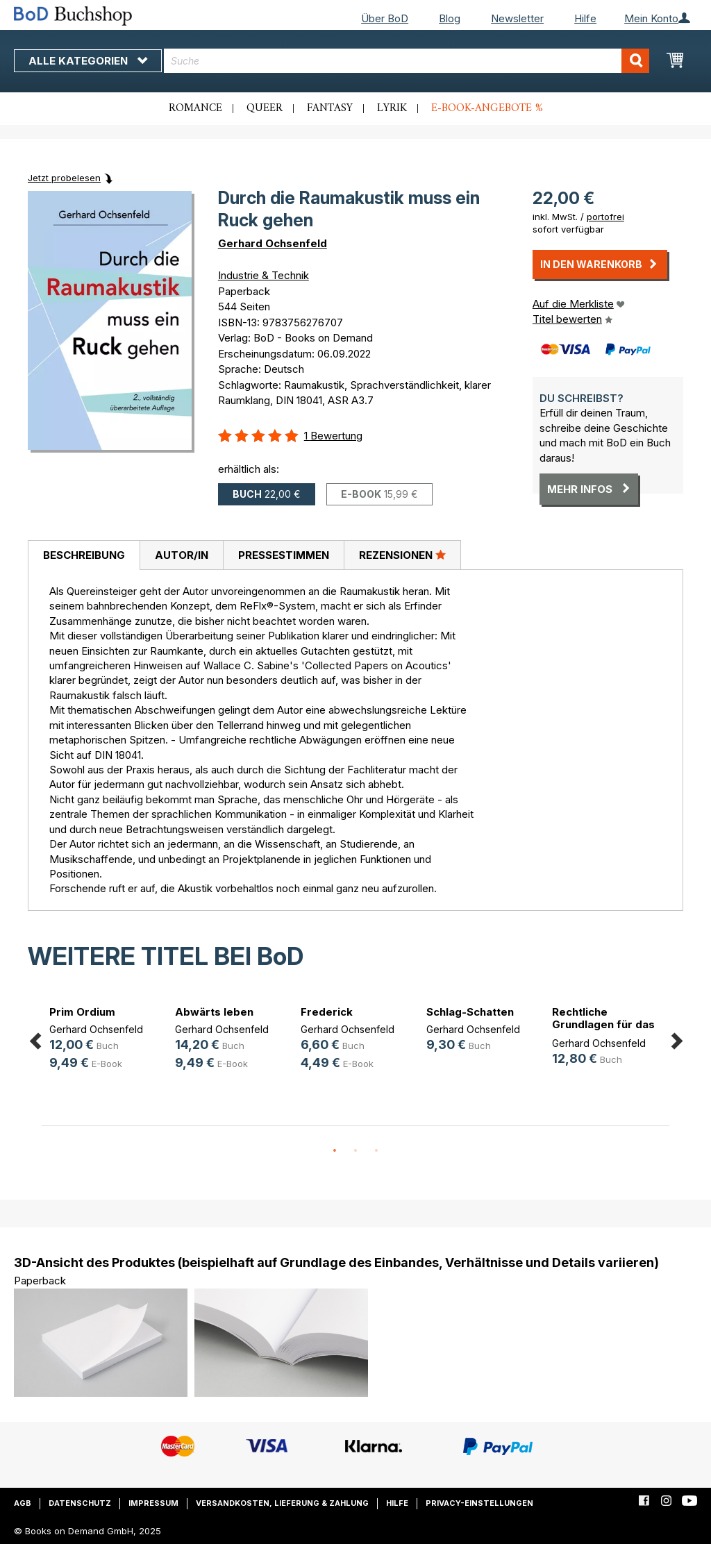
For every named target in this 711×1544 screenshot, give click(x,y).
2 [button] (355, 1151)
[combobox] (406, 61)
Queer (264, 108)
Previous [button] (35, 1038)
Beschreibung (84, 555)
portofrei (605, 216)
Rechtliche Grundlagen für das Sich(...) (603, 1024)
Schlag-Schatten (470, 1011)
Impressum (153, 1503)
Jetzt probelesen (64, 177)
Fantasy (330, 108)
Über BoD (384, 18)
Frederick (327, 1011)
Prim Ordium (82, 1011)
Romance (195, 108)
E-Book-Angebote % (487, 108)
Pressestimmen (283, 555)
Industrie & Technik (263, 275)
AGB (22, 1503)
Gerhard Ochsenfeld (272, 243)
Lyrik (392, 108)
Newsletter (517, 18)
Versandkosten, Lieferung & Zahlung (282, 1503)
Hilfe (585, 18)
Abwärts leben (214, 1011)
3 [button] (376, 1151)
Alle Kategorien (87, 60)
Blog (449, 18)
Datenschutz (80, 1503)
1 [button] (335, 1151)
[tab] (84, 555)
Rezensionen (402, 554)
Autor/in (181, 555)
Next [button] (676, 1038)
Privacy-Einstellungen (479, 1503)
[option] (104, 1040)
